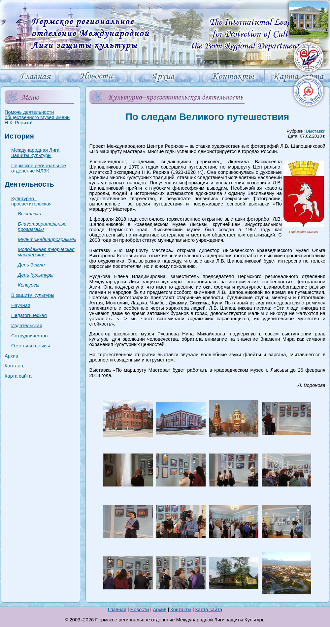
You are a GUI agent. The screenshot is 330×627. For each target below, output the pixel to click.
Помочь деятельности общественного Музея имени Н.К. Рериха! (37, 117)
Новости (139, 609)
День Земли (31, 264)
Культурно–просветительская (31, 201)
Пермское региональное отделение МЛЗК (38, 168)
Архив (11, 356)
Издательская (26, 325)
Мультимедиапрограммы (47, 239)
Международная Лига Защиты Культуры (35, 152)
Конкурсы (28, 285)
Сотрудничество (29, 335)
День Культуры (35, 275)
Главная (117, 609)
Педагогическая (29, 315)
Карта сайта (18, 376)
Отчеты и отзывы (30, 345)
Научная (20, 305)
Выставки (29, 213)
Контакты (15, 365)
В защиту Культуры (32, 295)
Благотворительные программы (42, 226)
